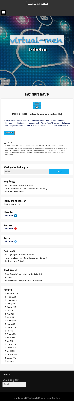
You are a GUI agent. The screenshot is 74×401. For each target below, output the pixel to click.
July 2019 (10, 330)
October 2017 (11, 344)
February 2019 (11, 334)
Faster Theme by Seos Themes (50, 398)
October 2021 (11, 307)
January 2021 (11, 324)
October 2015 (11, 357)
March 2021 (11, 317)
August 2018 (11, 337)
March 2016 (11, 351)
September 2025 (12, 293)
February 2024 (12, 296)
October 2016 (11, 347)
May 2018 (10, 341)
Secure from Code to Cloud (37, 2)
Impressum (8, 277)
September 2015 (12, 361)
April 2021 (10, 313)
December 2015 (12, 354)
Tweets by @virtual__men (12, 203)
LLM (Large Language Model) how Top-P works (19, 185)
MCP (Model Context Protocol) (14, 191)
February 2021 (11, 320)
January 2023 (11, 303)
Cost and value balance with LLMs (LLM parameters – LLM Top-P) (25, 188)
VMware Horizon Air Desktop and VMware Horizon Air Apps (23, 280)
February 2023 (12, 300)
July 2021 (10, 310)
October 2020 (11, 327)
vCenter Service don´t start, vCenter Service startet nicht (23, 274)
